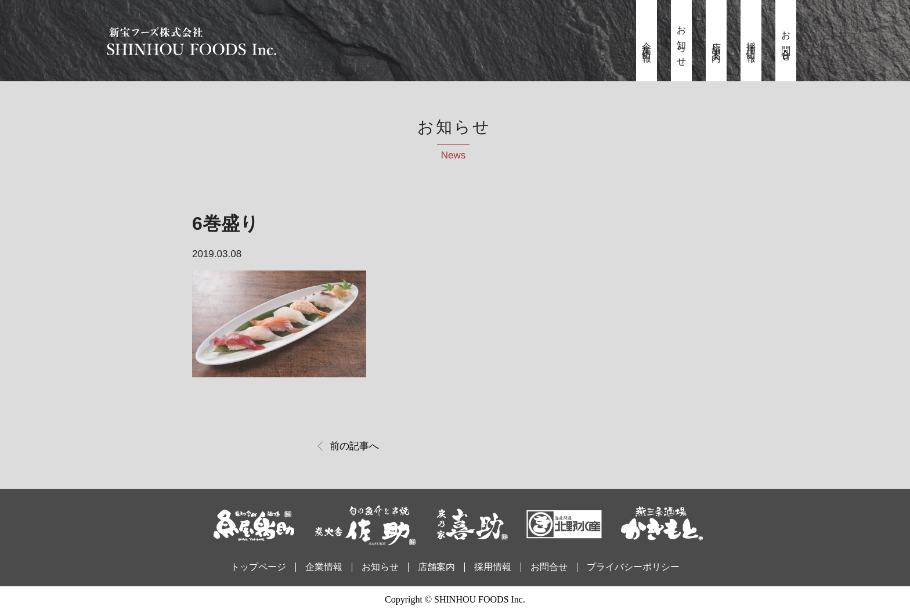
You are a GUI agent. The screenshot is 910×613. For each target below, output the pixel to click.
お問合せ (786, 42)
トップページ (258, 567)
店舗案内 (716, 42)
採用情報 (751, 42)
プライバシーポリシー (633, 567)
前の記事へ (354, 446)
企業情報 (647, 42)
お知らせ (682, 42)
